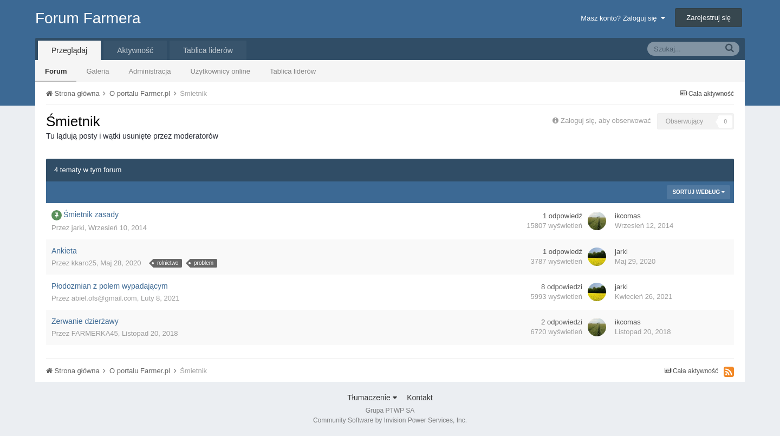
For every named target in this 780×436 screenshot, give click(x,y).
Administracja (149, 71)
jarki (78, 228)
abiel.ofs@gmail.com (104, 298)
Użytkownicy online (220, 71)
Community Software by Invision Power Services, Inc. (390, 420)
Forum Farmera (87, 18)
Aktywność (135, 50)
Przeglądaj (69, 50)
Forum (56, 71)
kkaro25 (84, 263)
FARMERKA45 (95, 333)
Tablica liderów (293, 71)
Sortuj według (698, 192)
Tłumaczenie (371, 397)
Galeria (97, 71)
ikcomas (628, 216)
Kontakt (419, 397)
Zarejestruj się (708, 18)
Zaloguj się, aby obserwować (606, 120)
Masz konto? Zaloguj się (623, 18)
